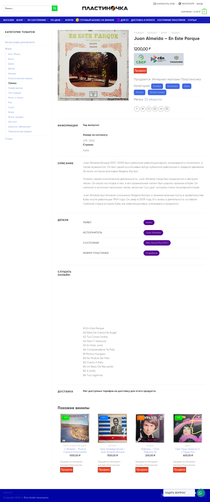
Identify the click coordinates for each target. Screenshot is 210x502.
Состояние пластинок (171, 20)
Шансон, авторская (19, 126)
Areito (149, 222)
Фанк (11, 112)
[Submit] (55, 8)
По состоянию (38, 19)
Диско (11, 68)
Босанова (173, 86)
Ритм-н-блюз (15, 97)
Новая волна (15, 88)
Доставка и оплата (143, 20)
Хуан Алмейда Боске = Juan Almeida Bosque (112, 450)
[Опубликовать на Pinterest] (155, 109)
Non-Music (14, 54)
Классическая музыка (20, 78)
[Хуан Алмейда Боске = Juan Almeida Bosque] (112, 428)
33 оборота (153, 99)
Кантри (12, 73)
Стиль (8, 138)
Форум (69, 20)
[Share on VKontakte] (161, 109)
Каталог (152, 33)
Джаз (11, 63)
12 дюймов (151, 253)
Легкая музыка (157, 92)
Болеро (157, 86)
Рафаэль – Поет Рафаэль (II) (150, 450)
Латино (12, 83)
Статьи (192, 20)
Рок (10, 102)
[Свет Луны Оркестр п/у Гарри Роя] (187, 428)
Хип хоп (12, 121)
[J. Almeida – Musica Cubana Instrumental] (75, 428)
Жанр (20, 19)
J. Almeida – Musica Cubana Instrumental (74, 450)
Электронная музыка (20, 131)
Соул (11, 107)
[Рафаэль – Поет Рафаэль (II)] (150, 428)
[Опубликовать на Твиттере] (143, 109)
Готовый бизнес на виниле (95, 20)
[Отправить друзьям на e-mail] (149, 109)
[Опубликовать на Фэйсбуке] (137, 109)
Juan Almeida (153, 232)
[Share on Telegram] (167, 109)
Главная (139, 33)
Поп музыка (14, 92)
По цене (57, 19)
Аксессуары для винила (20, 42)
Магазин (8, 20)
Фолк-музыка (15, 117)
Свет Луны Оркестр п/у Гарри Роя (187, 450)
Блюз (11, 59)
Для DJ (123, 20)
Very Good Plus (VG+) (157, 242)
